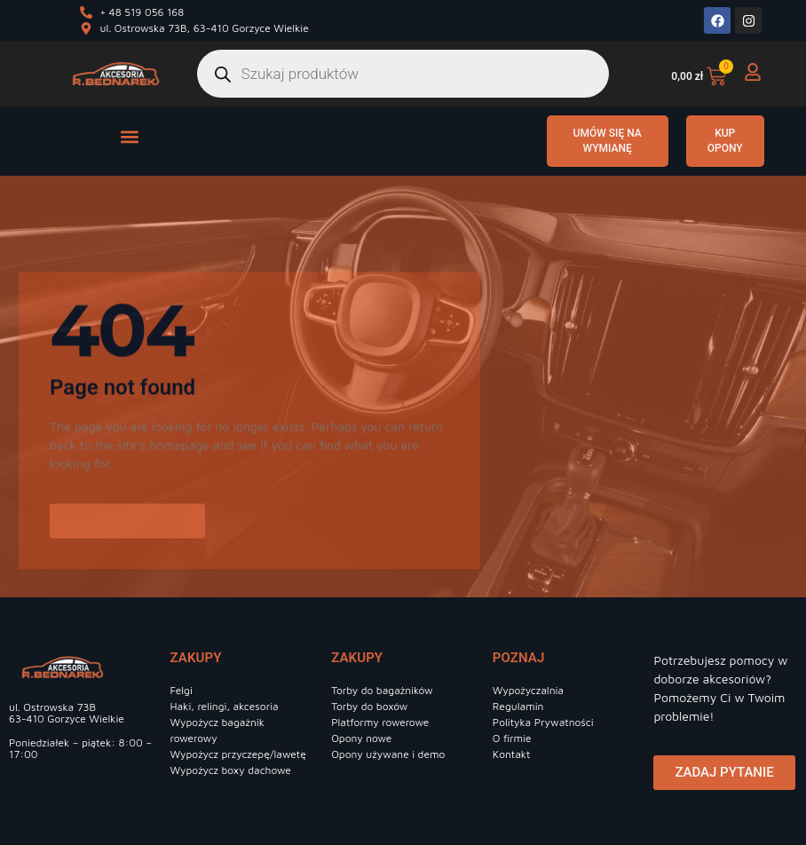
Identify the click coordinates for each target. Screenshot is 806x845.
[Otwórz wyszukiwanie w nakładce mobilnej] (403, 74)
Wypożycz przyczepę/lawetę (238, 754)
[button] (129, 137)
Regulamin (518, 706)
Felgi (181, 690)
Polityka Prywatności (543, 722)
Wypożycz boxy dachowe (230, 770)
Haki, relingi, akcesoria (224, 706)
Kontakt (512, 754)
